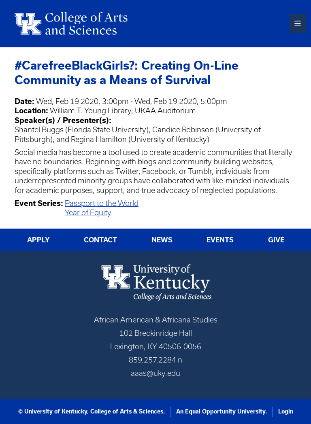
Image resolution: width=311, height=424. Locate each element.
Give (276, 240)
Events (220, 240)
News (162, 240)
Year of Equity (88, 212)
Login (285, 411)
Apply (38, 240)
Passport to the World (101, 203)
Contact (100, 240)
